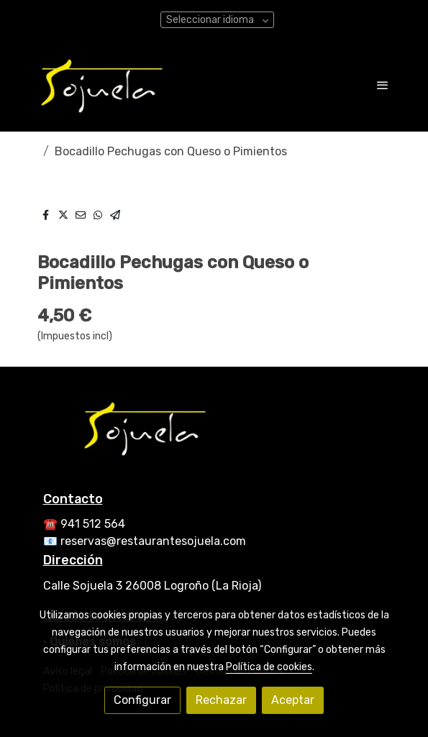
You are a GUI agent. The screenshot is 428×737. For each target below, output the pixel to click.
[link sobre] (214, 436)
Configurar (142, 700)
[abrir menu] (382, 84)
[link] (102, 84)
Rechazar (221, 700)
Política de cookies (269, 667)
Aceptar (292, 700)
